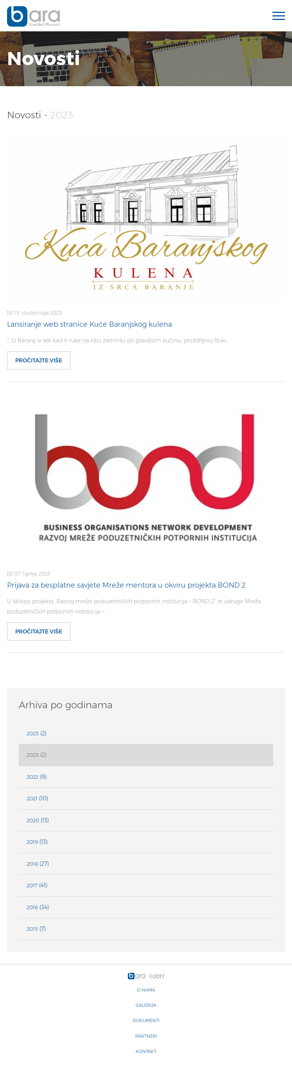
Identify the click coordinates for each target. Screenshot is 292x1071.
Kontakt (146, 1051)
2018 (32, 864)
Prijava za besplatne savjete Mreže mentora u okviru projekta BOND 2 (126, 585)
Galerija (146, 1005)
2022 (32, 777)
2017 (32, 885)
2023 (33, 755)
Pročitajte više (38, 360)
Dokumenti (146, 1020)
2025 (33, 733)
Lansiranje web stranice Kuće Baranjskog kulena (89, 324)
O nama (146, 990)
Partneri (146, 1036)
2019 (32, 842)
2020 (33, 820)
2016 (32, 907)
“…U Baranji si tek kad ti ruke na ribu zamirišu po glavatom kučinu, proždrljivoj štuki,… (119, 340)
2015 (32, 929)
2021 (32, 798)
